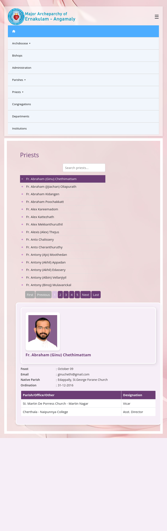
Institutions (19, 128)
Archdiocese (20, 43)
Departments (20, 116)
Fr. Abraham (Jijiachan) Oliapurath (48, 186)
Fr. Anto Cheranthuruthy (41, 247)
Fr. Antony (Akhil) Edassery (43, 270)
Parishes (17, 80)
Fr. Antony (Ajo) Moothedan (44, 254)
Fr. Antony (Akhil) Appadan (43, 262)
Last (96, 294)
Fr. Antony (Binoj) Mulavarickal (46, 285)
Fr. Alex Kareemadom (39, 209)
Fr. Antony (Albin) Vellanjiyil (43, 277)
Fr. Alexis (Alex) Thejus (40, 232)
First (30, 294)
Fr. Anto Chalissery (37, 239)
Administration (21, 68)
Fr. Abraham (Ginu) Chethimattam (49, 179)
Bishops (17, 55)
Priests (16, 92)
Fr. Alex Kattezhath (37, 217)
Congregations (21, 104)
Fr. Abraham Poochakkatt (42, 201)
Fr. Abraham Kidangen (40, 194)
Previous (43, 294)
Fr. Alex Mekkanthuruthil (42, 224)
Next (85, 294)
